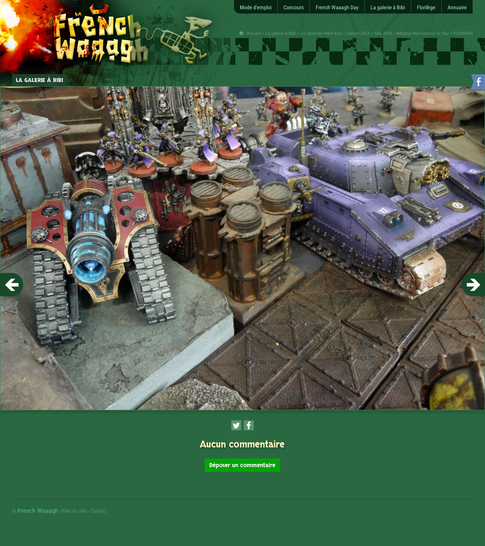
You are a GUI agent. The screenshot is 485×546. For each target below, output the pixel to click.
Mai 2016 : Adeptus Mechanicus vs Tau (412, 33)
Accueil (253, 33)
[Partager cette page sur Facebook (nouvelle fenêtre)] (249, 425)
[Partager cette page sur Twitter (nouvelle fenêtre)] (236, 425)
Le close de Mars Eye (321, 33)
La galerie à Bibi (280, 33)
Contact (98, 511)
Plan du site (74, 511)
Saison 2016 (358, 33)
